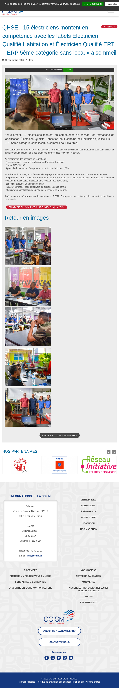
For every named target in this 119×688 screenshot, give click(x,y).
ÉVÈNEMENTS (88, 511)
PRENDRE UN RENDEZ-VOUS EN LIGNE (30, 576)
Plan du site (78, 682)
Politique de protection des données (54, 682)
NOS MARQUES (88, 529)
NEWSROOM (88, 523)
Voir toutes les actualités (59, 435)
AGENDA (88, 596)
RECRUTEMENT (88, 602)
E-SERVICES (30, 570)
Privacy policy (61, 8)
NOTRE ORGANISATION (88, 576)
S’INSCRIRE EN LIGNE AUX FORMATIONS (30, 588)
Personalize (112, 4)
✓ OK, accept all (93, 3)
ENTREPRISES (88, 499)
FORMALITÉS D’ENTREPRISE (30, 582)
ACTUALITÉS (88, 582)
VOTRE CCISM (88, 517)
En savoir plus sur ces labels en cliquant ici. (37, 207)
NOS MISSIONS (89, 570)
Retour (109, 26)
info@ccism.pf (34, 555)
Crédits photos (93, 682)
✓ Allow (68, 70)
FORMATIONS (88, 505)
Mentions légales (27, 682)
